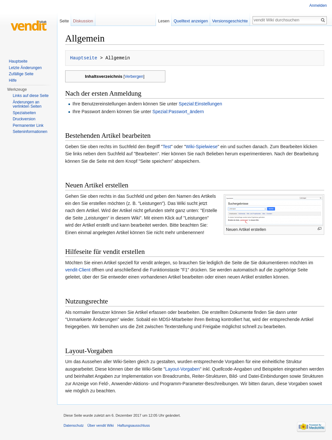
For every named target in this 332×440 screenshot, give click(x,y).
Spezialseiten (24, 113)
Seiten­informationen (30, 131)
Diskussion (83, 20)
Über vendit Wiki (100, 425)
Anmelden (318, 5)
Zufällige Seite (21, 74)
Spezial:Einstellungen (200, 103)
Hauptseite (83, 58)
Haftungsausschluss (133, 425)
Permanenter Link (28, 125)
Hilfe (13, 80)
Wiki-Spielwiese (202, 146)
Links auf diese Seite (31, 95)
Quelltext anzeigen (190, 20)
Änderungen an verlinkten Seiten (27, 104)
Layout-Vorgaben (182, 369)
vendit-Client (77, 269)
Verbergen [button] (133, 76)
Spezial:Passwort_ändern (178, 111)
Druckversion (24, 119)
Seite (64, 20)
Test (166, 146)
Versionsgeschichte (230, 20)
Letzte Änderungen (25, 67)
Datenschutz (74, 425)
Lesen (164, 20)
